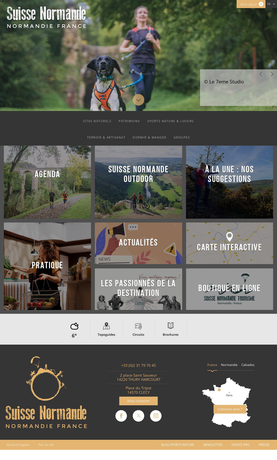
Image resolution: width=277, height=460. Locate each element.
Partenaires (260, 455)
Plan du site (46, 445)
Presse (264, 445)
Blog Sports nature (177, 445)
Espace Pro (240, 445)
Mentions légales (18, 445)
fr (268, 4)
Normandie (229, 365)
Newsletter (212, 445)
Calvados (247, 365)
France (212, 365)
